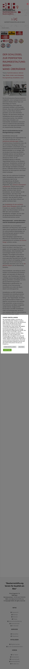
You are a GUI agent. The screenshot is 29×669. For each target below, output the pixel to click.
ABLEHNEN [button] (21, 346)
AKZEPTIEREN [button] (7, 350)
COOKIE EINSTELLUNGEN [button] (10, 346)
